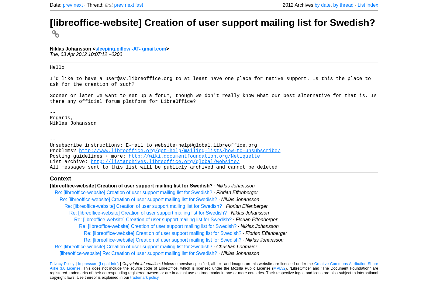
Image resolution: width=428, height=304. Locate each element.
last (139, 5)
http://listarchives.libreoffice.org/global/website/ (165, 182)
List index (367, 5)
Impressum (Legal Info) (98, 285)
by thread (343, 5)
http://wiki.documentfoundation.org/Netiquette (194, 175)
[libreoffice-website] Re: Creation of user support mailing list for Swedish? (138, 275)
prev (67, 5)
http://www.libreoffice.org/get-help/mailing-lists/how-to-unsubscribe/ (179, 168)
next (78, 5)
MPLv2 (279, 290)
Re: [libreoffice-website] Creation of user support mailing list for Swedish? (133, 214)
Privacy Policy (62, 285)
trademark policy (144, 299)
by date (322, 5)
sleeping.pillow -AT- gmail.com (130, 48)
